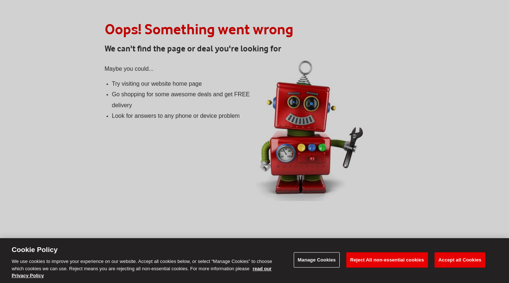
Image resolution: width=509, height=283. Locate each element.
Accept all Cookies (460, 260)
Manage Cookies (317, 260)
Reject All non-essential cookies (387, 260)
